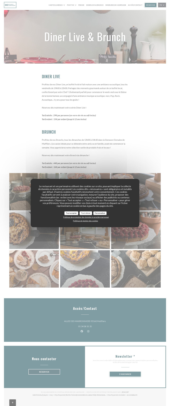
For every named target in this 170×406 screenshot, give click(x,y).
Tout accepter (71, 213)
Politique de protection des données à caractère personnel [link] (86, 217)
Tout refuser (86, 213)
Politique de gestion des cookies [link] (85, 221)
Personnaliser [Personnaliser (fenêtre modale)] (100, 213)
